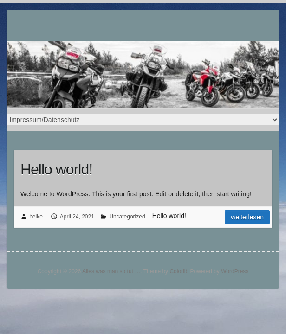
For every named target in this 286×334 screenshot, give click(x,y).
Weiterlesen (247, 217)
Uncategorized (127, 216)
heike (36, 216)
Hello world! (56, 169)
